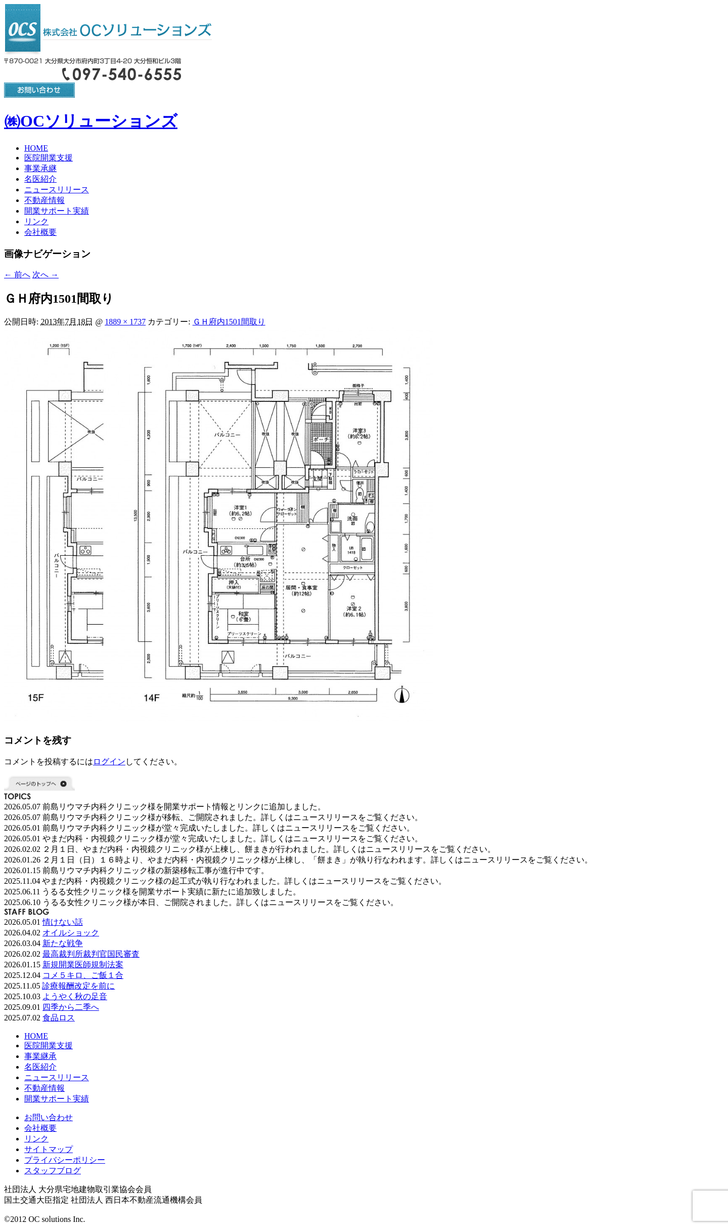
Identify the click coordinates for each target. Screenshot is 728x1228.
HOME (36, 148)
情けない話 (62, 922)
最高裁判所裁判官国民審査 (91, 954)
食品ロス (58, 1017)
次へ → (45, 274)
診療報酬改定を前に (78, 985)
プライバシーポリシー (64, 1160)
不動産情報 (44, 200)
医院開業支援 (48, 157)
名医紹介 (40, 179)
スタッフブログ (52, 1170)
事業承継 (40, 168)
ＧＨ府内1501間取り (229, 321)
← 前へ (17, 274)
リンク (36, 221)
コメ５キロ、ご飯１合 (82, 975)
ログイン (109, 761)
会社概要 (40, 232)
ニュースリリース (56, 189)
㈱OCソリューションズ (90, 121)
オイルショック (70, 932)
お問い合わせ (48, 1117)
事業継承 (40, 1056)
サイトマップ (48, 1149)
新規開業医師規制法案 (82, 964)
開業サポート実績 (56, 211)
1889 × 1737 (125, 321)
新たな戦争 (62, 943)
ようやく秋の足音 (74, 996)
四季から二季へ (70, 1007)
